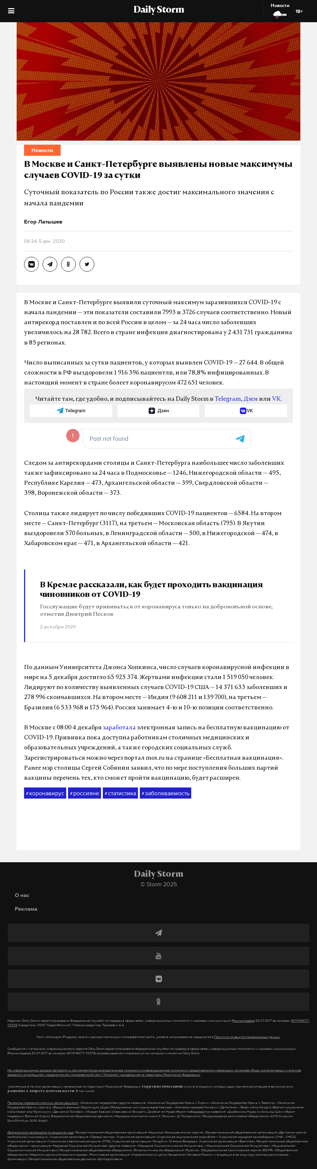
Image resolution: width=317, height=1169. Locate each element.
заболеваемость (165, 793)
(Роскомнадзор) (243, 1020)
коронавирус (45, 793)
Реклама (26, 909)
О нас (22, 895)
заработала (119, 728)
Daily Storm (159, 10)
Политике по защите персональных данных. (247, 1037)
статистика (120, 793)
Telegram (228, 399)
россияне (84, 793)
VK (276, 399)
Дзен (250, 399)
